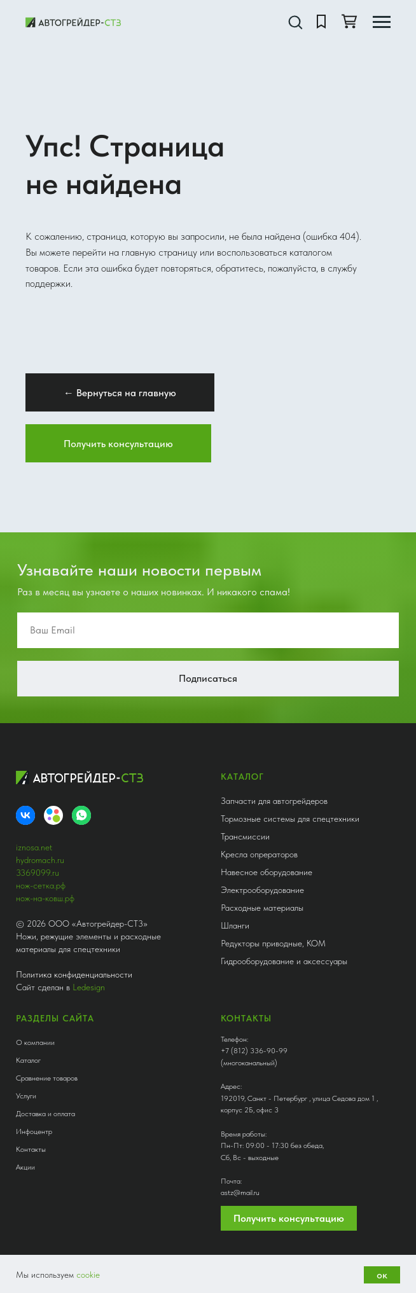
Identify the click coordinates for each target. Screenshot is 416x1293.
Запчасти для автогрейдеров (274, 801)
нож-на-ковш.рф (45, 898)
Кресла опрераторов (259, 854)
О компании (35, 1042)
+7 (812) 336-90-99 (254, 1050)
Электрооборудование (262, 890)
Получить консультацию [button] (288, 1218)
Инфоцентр (34, 1131)
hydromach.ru (40, 860)
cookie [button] (88, 1274)
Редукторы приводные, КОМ (273, 943)
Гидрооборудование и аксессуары (284, 961)
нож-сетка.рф (41, 885)
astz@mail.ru (240, 1192)
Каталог (28, 1060)
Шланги (235, 925)
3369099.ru (37, 873)
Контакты (31, 1149)
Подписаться (208, 678)
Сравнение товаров (47, 1078)
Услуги (26, 1095)
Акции (25, 1167)
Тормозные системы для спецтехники (290, 818)
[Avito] (53, 815)
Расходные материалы (262, 907)
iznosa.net (34, 847)
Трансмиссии (245, 836)
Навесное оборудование (266, 872)
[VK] (25, 815)
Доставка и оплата (45, 1113)
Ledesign (89, 987)
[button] (295, 21)
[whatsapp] (81, 815)
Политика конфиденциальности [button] (74, 974)
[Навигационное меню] (382, 22)
